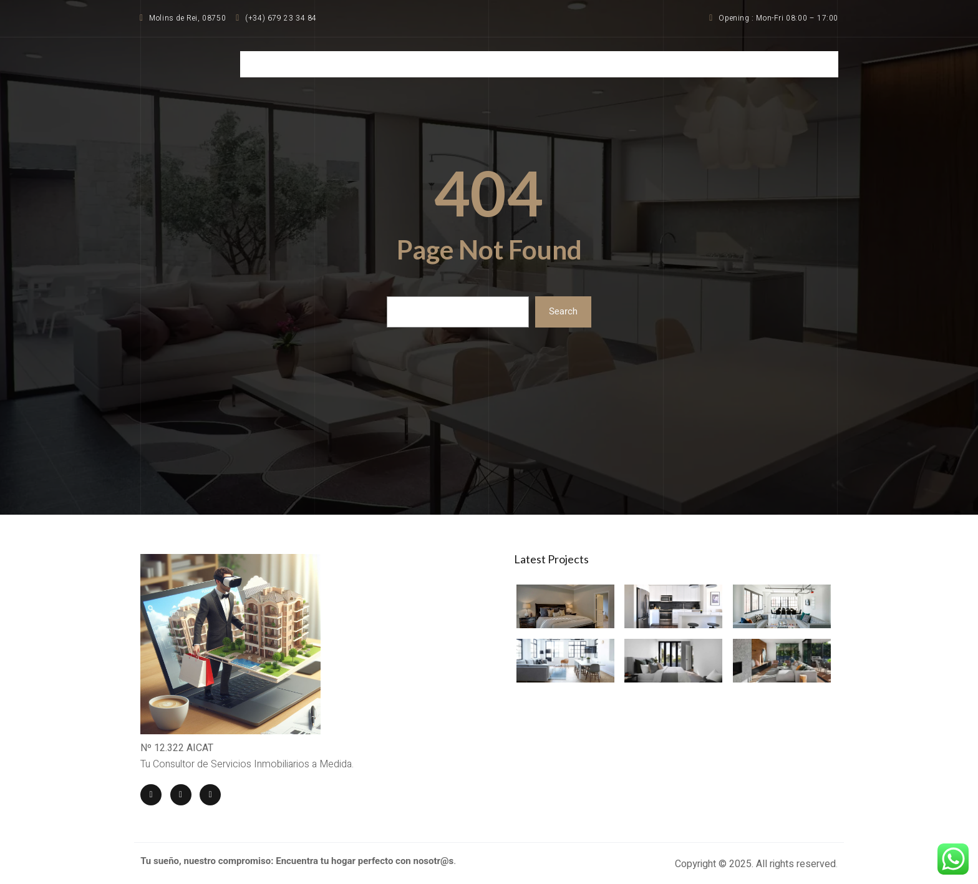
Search (563, 312)
